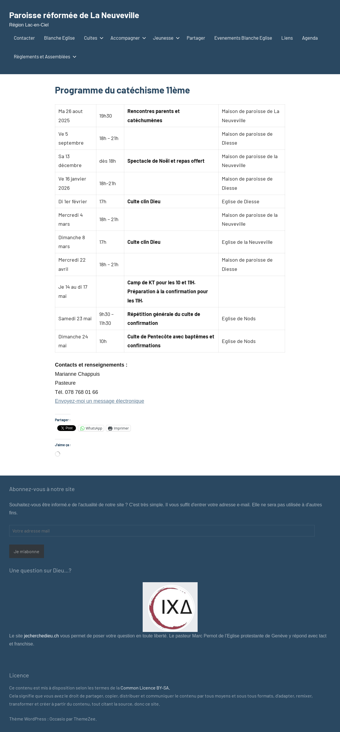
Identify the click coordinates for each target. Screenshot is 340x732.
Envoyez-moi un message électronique (99, 401)
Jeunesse (165, 38)
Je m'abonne (26, 551)
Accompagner (127, 38)
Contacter (24, 38)
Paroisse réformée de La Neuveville (80, 14)
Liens (287, 38)
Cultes (92, 38)
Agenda (310, 38)
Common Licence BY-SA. (145, 687)
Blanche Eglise (59, 38)
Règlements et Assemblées (44, 56)
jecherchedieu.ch (41, 635)
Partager (196, 38)
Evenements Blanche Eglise (243, 38)
